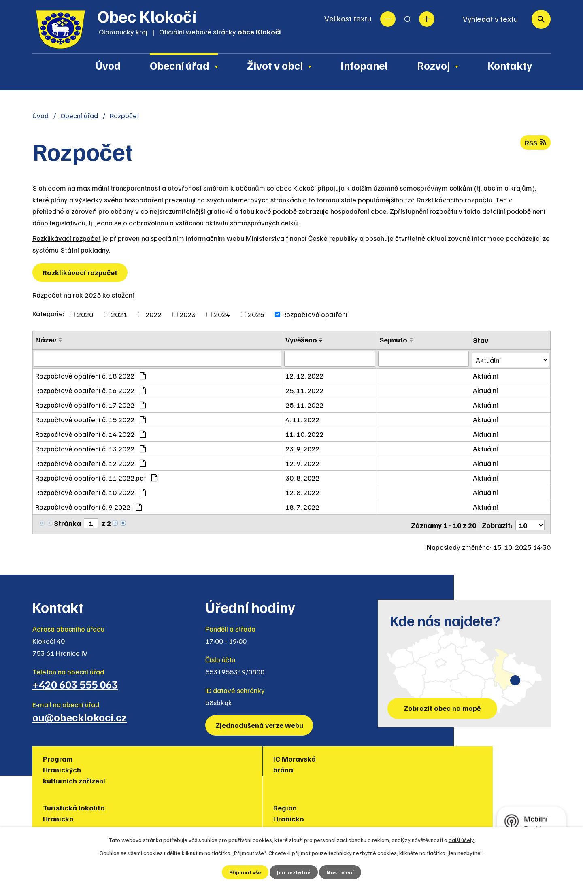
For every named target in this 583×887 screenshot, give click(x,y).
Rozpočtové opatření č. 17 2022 (90, 404)
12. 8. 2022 (304, 491)
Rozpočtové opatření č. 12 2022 (90, 462)
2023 (187, 314)
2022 (153, 314)
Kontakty (509, 65)
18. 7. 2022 (304, 506)
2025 (256, 314)
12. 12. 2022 (306, 374)
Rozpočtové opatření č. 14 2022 (90, 433)
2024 (222, 314)
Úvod (108, 65)
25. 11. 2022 (306, 389)
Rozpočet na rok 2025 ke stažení (83, 294)
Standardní (407, 19)
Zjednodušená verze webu (260, 722)
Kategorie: (48, 313)
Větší (426, 19)
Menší (388, 19)
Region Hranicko (319, 762)
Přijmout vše (245, 872)
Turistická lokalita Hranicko (248, 762)
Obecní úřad (179, 65)
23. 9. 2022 (304, 447)
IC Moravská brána (152, 762)
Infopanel (364, 65)
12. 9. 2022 (304, 462)
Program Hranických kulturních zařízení (76, 767)
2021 (119, 314)
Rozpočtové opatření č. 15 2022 (90, 418)
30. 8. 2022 (304, 476)
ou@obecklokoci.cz (79, 714)
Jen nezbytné (294, 872)
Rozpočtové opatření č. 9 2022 (88, 506)
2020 (85, 314)
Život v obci (275, 65)
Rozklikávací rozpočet (66, 238)
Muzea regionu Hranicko (415, 762)
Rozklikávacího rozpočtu (454, 199)
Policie (488, 756)
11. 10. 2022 (306, 433)
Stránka (67, 522)
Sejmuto (394, 339)
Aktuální (485, 374)
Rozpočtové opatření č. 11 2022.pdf (96, 476)
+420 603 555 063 (75, 682)
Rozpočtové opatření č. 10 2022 (90, 491)
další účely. (462, 839)
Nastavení (341, 872)
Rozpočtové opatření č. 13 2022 (90, 447)
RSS (534, 143)
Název (45, 339)
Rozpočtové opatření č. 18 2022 (90, 374)
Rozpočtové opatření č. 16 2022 (90, 389)
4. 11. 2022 (304, 418)
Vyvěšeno (302, 339)
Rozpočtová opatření (314, 314)
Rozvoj (433, 65)
